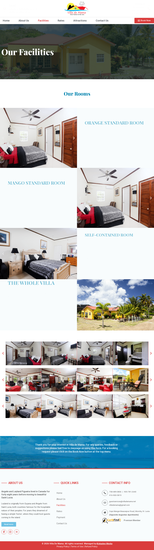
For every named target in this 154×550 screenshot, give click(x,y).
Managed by (98, 543)
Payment (60, 517)
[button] (3, 138)
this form (96, 448)
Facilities (43, 20)
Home (6, 20)
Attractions (80, 20)
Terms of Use (76, 546)
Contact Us (102, 20)
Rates (61, 20)
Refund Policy (91, 546)
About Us (24, 20)
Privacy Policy (63, 546)
